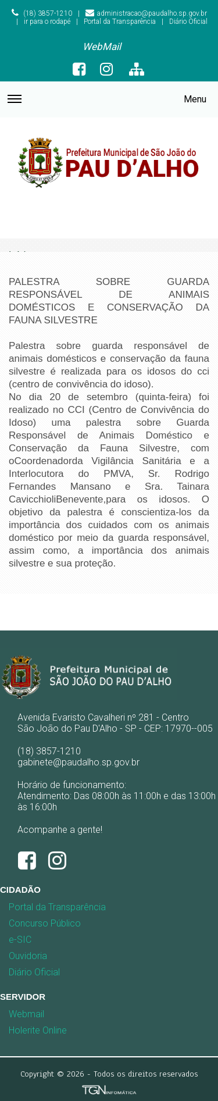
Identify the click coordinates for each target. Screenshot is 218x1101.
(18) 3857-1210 (42, 13)
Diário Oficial (188, 21)
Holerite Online (38, 1030)
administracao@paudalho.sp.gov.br (146, 13)
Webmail (26, 1014)
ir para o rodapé (47, 21)
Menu (107, 104)
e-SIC (20, 939)
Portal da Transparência (120, 21)
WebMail (102, 46)
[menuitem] (101, 47)
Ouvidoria (28, 955)
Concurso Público (31, 923)
